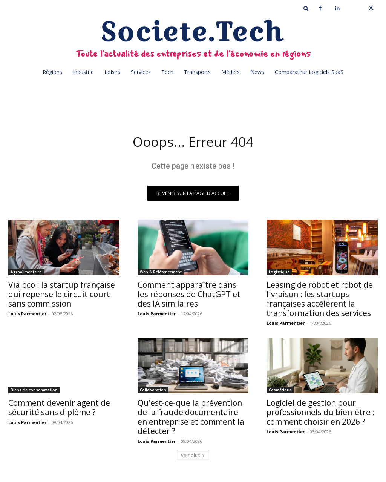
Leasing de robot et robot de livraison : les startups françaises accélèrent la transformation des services (320, 301)
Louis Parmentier (27, 316)
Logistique (279, 274)
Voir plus (193, 458)
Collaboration (153, 392)
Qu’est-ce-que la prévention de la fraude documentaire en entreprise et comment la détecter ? (191, 419)
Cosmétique (280, 392)
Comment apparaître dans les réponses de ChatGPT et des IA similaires (189, 296)
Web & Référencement (161, 274)
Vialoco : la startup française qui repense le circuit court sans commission (61, 296)
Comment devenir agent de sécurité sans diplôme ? (59, 410)
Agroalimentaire (26, 274)
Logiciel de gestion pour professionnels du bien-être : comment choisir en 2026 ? (321, 415)
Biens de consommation (34, 392)
